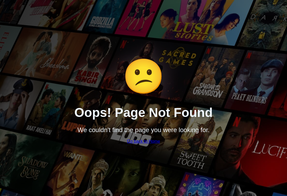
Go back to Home (143, 141)
